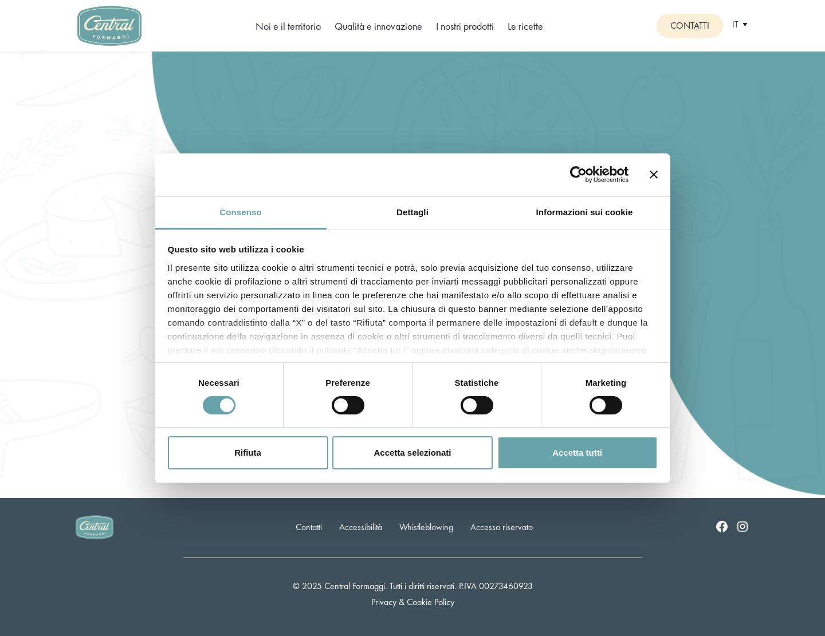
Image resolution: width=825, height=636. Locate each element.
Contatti (689, 25)
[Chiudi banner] (654, 175)
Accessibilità (360, 527)
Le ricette (525, 26)
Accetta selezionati (412, 452)
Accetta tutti (577, 452)
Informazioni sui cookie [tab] (584, 211)
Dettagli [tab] (412, 211)
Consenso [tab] (240, 211)
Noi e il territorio (288, 26)
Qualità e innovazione (378, 26)
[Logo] (109, 24)
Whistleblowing (426, 527)
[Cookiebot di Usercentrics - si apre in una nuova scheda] (578, 174)
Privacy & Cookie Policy (412, 602)
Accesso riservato (501, 527)
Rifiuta (247, 452)
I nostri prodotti (465, 26)
